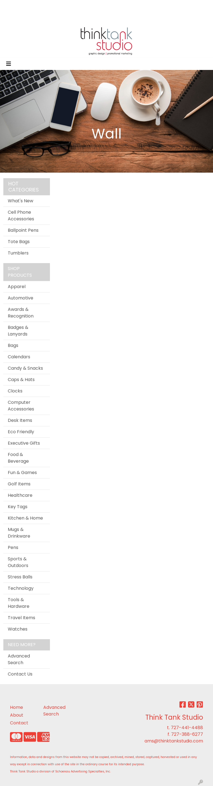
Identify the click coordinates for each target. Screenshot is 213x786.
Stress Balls (20, 577)
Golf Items (19, 484)
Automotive (20, 298)
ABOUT (46, 6)
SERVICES (77, 6)
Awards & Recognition (21, 312)
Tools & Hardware (18, 602)
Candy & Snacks (25, 368)
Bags (13, 345)
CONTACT (16, 18)
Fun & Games (22, 472)
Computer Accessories (21, 405)
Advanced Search (19, 659)
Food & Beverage (18, 457)
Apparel (17, 286)
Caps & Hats (21, 379)
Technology (21, 588)
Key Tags (17, 506)
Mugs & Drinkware (19, 532)
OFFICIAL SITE (19, 6)
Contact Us (20, 674)
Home (16, 707)
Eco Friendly (21, 432)
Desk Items (20, 420)
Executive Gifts (24, 443)
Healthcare (20, 495)
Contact (19, 723)
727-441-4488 (187, 727)
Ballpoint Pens (23, 230)
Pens (13, 547)
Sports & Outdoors (18, 562)
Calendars (19, 357)
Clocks (15, 391)
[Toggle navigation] (8, 64)
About (16, 715)
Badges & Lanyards (18, 330)
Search (136, 6)
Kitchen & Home (25, 518)
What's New (20, 201)
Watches (17, 629)
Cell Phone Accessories (21, 215)
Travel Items (21, 617)
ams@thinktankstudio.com (173, 741)
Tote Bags (19, 241)
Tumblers (18, 253)
